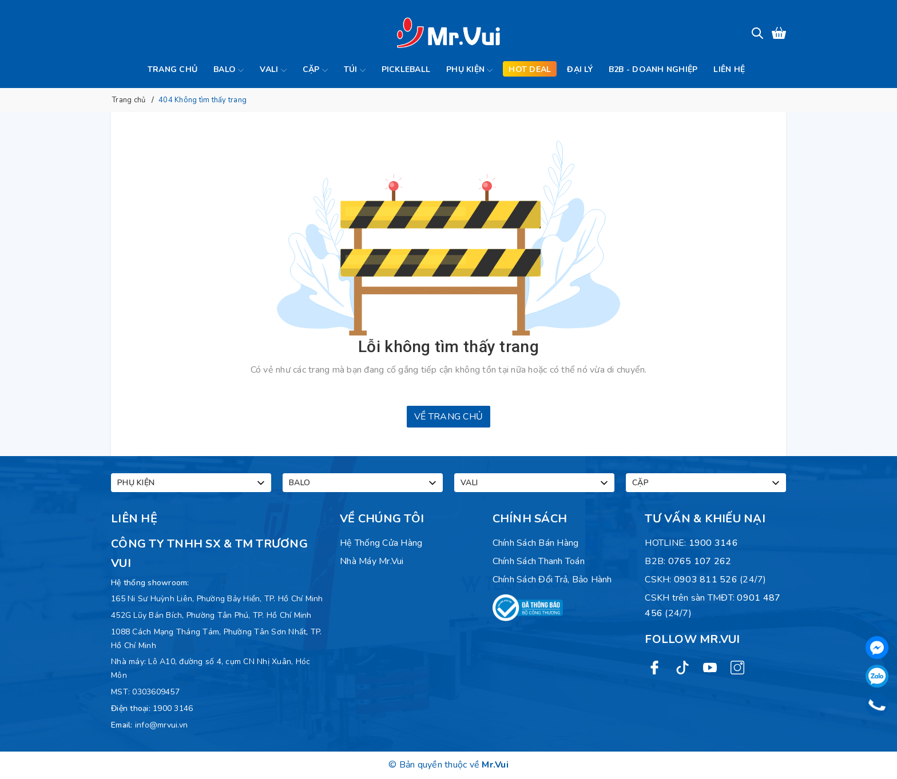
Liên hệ (729, 69)
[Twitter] (682, 666)
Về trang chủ (448, 416)
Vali (273, 70)
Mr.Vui (495, 764)
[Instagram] (737, 666)
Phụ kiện (469, 70)
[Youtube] (710, 666)
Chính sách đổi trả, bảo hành (552, 579)
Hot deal (530, 69)
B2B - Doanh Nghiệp (653, 69)
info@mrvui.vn (161, 725)
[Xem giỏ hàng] (779, 33)
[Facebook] (654, 666)
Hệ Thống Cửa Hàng (381, 543)
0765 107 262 (700, 561)
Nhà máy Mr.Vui (372, 561)
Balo (228, 70)
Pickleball (406, 69)
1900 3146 (173, 708)
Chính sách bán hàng (536, 543)
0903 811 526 (705, 579)
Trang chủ (172, 69)
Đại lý (580, 69)
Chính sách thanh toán (539, 561)
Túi (355, 70)
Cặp (315, 70)
